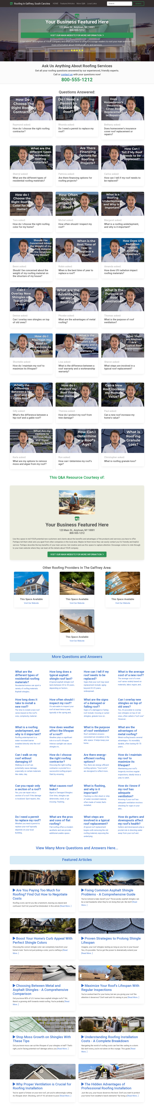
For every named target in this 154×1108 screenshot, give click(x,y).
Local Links (92, 3)
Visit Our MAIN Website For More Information (77, 35)
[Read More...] (65, 906)
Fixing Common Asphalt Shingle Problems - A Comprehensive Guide (108, 892)
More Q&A (81, 3)
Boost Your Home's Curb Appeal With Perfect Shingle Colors (42, 940)
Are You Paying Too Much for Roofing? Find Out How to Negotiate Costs (40, 894)
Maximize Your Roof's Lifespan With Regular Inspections (110, 988)
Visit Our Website (31, 603)
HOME (55, 3)
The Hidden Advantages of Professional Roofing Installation (106, 1086)
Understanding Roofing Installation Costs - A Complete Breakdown (109, 1039)
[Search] (119, 3)
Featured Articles (67, 3)
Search (138, 4)
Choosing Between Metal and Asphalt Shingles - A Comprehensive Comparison (40, 990)
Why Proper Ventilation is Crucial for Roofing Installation (42, 1086)
